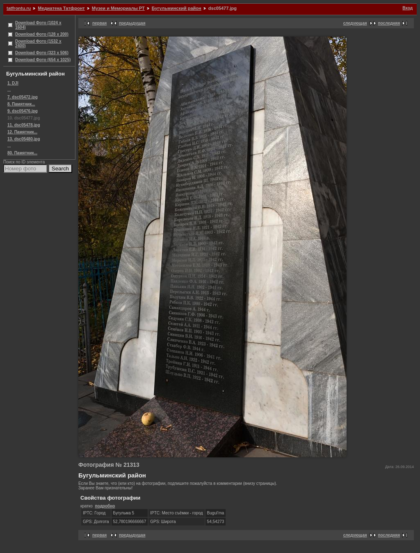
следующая (355, 23)
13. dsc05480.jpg (23, 139)
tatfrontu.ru (19, 8)
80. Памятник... (22, 153)
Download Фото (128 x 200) (41, 34)
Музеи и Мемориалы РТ (118, 8)
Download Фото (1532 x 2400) (38, 43)
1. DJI (12, 83)
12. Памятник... (22, 132)
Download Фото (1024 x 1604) (38, 25)
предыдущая (132, 23)
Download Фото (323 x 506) (41, 52)
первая (99, 23)
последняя (389, 23)
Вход (407, 8)
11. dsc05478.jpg (23, 125)
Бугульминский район (176, 8)
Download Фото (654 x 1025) (43, 59)
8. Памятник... (21, 104)
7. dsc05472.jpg (22, 97)
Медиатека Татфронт (61, 8)
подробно (105, 506)
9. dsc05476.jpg (22, 111)
